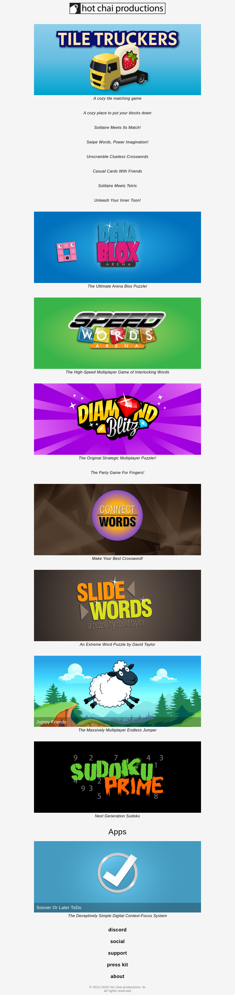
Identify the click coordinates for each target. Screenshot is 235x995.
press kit (117, 964)
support (117, 953)
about (118, 976)
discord (117, 929)
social (117, 941)
